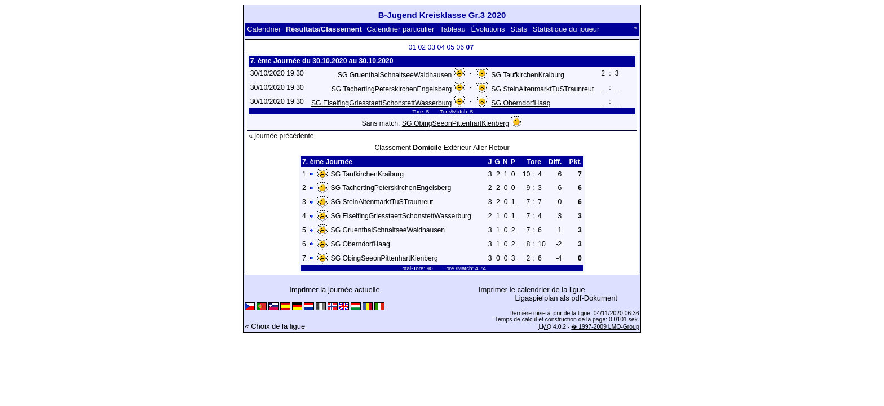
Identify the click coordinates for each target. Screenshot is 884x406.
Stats (518, 29)
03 (431, 47)
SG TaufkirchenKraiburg (527, 75)
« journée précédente (281, 136)
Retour (499, 148)
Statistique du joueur (566, 29)
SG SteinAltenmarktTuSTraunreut (542, 89)
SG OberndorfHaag (520, 103)
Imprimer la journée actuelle (334, 289)
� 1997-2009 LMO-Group (605, 327)
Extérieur (457, 148)
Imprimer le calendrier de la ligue (532, 289)
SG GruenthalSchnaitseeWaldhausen (395, 75)
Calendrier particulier (400, 29)
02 (422, 47)
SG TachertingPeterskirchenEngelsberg (392, 89)
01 (412, 47)
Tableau (453, 29)
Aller (480, 148)
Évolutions (488, 29)
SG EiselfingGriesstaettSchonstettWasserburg (381, 103)
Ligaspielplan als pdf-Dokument (566, 298)
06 (460, 47)
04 (441, 47)
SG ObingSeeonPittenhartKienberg (455, 123)
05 (450, 47)
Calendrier (264, 29)
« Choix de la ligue (275, 326)
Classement (392, 148)
